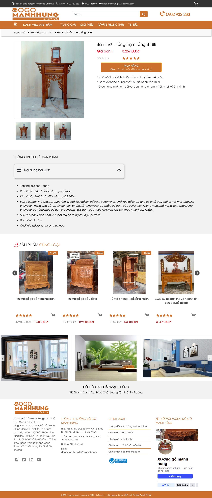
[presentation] (14, 273)
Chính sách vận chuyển (120, 432)
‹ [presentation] (2, 358)
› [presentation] (210, 358)
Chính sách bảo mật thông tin (124, 451)
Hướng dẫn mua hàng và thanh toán (128, 426)
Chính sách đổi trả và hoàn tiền (125, 445)
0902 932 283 (175, 14)
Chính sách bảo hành (120, 438)
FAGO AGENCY (141, 495)
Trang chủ (20, 32)
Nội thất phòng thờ (42, 32)
